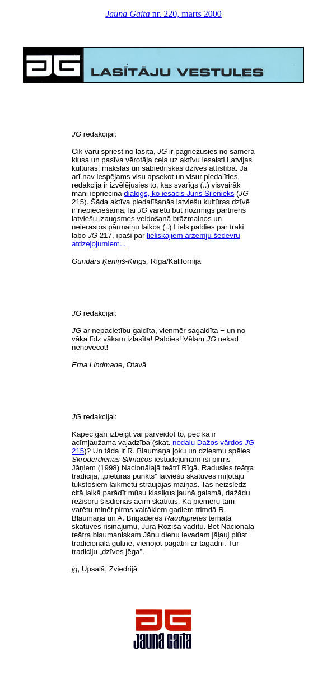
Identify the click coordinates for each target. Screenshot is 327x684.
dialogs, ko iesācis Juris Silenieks (179, 193)
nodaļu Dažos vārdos (208, 442)
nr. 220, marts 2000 (163, 13)
